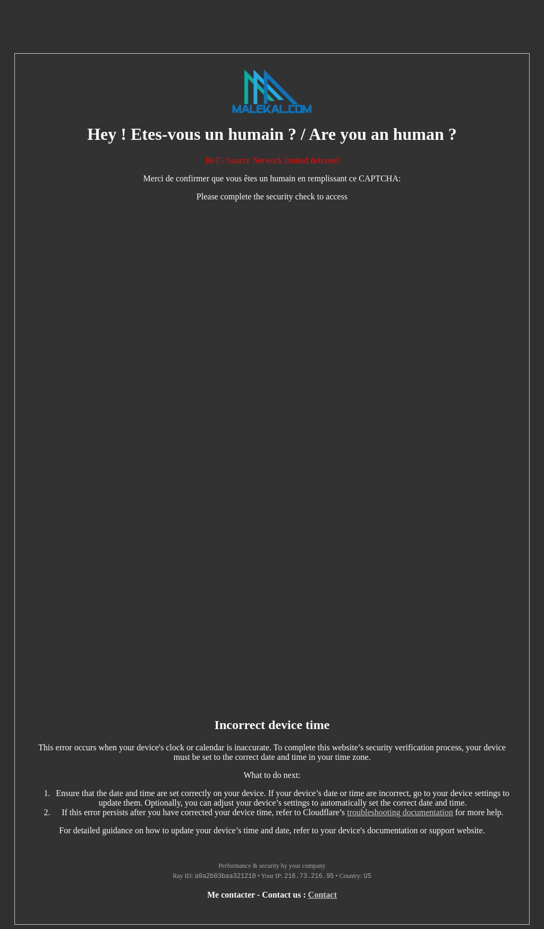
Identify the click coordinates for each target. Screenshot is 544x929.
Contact (322, 894)
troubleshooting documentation (400, 812)
